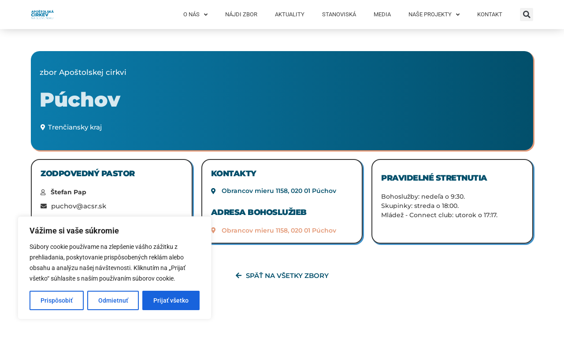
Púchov (80, 99)
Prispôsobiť (57, 300)
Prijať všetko (171, 300)
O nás (195, 14)
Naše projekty (434, 14)
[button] (526, 14)
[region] (115, 267)
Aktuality (289, 14)
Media (382, 14)
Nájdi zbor (241, 14)
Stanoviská (339, 14)
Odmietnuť (113, 300)
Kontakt (489, 14)
